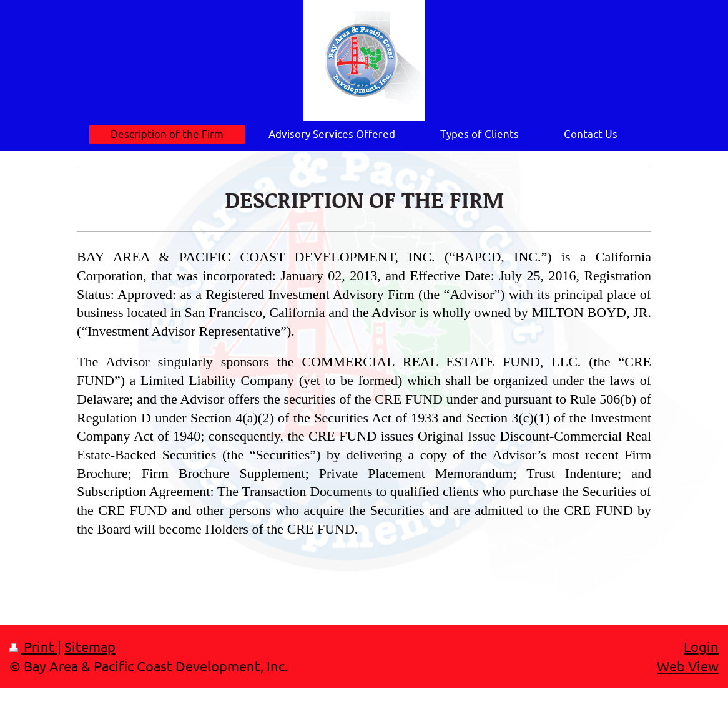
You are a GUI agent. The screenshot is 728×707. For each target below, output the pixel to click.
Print (33, 646)
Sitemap (90, 646)
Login (701, 646)
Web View (688, 666)
